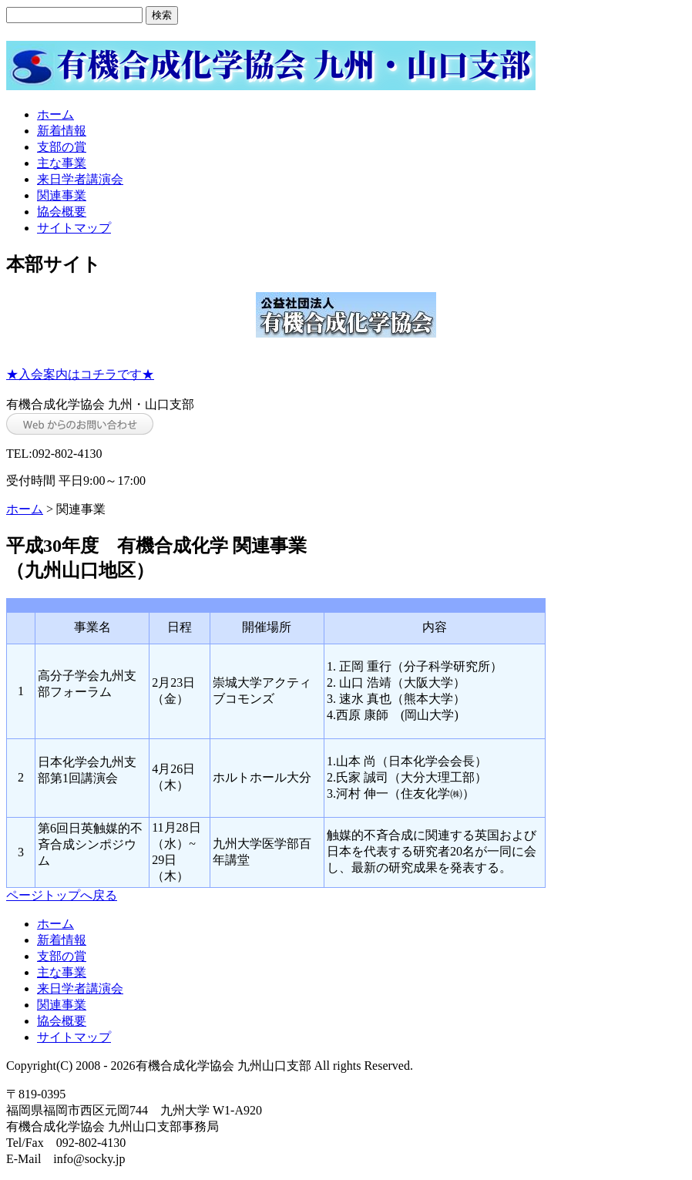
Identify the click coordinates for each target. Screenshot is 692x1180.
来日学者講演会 (80, 179)
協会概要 (61, 211)
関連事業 (61, 195)
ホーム (55, 114)
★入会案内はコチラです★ (80, 374)
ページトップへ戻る (61, 895)
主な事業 (61, 163)
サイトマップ (74, 227)
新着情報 (61, 130)
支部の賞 (61, 146)
